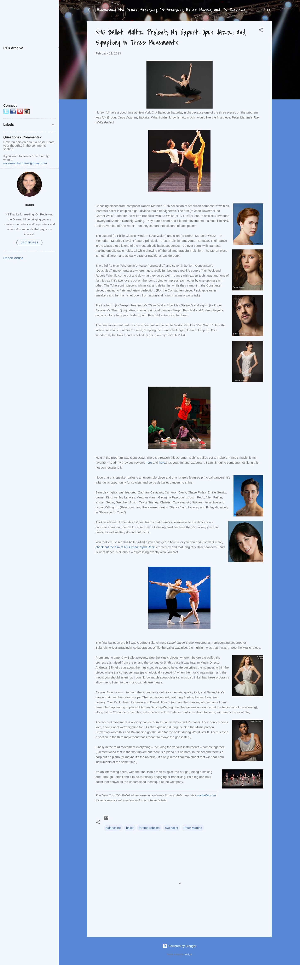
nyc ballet (171, 828)
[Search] (269, 11)
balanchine (113, 828)
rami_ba (188, 954)
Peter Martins (193, 828)
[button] (260, 30)
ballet (130, 828)
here (149, 462)
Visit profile (29, 242)
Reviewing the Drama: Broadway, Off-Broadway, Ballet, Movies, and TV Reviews (171, 10)
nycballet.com (206, 795)
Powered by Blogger (179, 946)
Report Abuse (13, 258)
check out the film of (125, 547)
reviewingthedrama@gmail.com (25, 163)
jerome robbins (149, 828)
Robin (29, 204)
